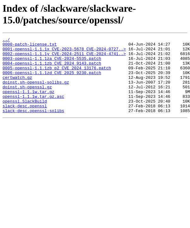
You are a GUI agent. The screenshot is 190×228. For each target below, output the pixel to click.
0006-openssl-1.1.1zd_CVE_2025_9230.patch (52, 80)
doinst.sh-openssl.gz (27, 97)
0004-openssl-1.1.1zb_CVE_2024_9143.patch (52, 69)
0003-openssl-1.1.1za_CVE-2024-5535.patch (52, 63)
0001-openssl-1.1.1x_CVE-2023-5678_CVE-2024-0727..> (64, 51)
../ (6, 40)
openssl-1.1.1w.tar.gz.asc (33, 108)
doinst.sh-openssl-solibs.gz (36, 91)
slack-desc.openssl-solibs (33, 126)
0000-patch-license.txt (30, 46)
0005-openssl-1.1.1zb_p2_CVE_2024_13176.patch (57, 74)
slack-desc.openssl (25, 120)
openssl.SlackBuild (25, 114)
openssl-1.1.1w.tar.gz (28, 103)
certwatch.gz (17, 86)
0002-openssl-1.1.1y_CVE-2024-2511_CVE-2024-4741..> (64, 57)
